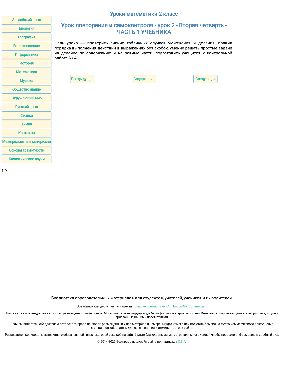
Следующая (205, 79)
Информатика (26, 54)
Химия (26, 124)
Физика (26, 115)
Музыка (26, 81)
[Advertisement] (26, 232)
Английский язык (26, 20)
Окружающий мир (26, 98)
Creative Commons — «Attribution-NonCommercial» (170, 306)
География (26, 37)
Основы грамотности (26, 150)
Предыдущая (82, 79)
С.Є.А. (182, 341)
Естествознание (26, 46)
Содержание (143, 79)
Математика (26, 72)
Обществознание (26, 89)
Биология (26, 28)
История (27, 63)
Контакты (26, 133)
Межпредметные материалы (26, 141)
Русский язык (26, 107)
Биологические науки (27, 159)
